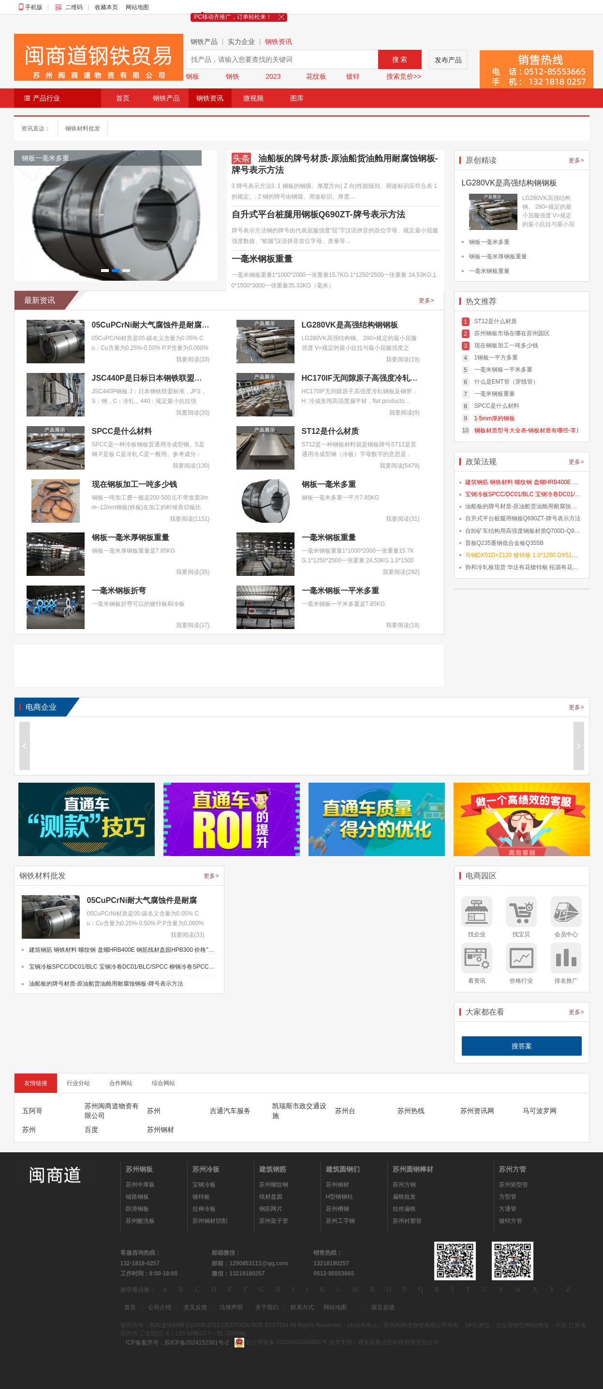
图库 (297, 98)
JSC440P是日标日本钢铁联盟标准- (152, 378)
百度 (91, 1129)
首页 (123, 98)
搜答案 (522, 1046)
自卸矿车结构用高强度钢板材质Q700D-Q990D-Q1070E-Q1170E (523, 531)
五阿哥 (32, 1111)
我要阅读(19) (402, 359)
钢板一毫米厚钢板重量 (130, 537)
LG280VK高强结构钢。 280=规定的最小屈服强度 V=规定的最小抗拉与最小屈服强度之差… (359, 348)
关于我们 (267, 1307)
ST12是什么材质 (330, 431)
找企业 (476, 934)
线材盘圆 (270, 1196)
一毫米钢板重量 (262, 259)
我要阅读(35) (192, 572)
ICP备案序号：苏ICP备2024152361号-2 (177, 1342)
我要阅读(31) (402, 519)
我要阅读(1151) (190, 519)
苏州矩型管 (513, 1184)
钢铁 (232, 76)
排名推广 (566, 980)
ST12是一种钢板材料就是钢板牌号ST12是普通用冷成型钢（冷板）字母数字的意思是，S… (359, 454)
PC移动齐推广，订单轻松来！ (233, 17)
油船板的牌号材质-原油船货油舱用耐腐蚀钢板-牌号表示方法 (523, 506)
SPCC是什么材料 (122, 431)
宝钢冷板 (204, 1184)
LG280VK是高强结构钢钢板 (350, 325)
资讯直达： (35, 128)
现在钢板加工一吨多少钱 (134, 484)
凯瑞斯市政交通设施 (299, 1110)
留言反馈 (383, 1307)
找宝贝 (521, 934)
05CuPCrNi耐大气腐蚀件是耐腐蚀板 (155, 325)
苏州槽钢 (337, 1208)
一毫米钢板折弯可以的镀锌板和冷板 (138, 604)
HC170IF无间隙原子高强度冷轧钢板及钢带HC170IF (391, 378)
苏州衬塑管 (407, 1220)
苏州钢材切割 (209, 1220)
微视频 (253, 98)
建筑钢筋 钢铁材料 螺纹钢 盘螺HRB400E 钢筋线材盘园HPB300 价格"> (209, 949)
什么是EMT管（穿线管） (506, 381)
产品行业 (46, 98)
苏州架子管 (273, 1220)
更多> (426, 300)
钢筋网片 (270, 1208)
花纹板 (316, 76)
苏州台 (345, 1111)
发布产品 (448, 60)
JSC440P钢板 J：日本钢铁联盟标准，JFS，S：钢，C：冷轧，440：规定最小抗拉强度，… (149, 401)
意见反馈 (195, 1307)
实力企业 (241, 42)
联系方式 (302, 1307)
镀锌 (353, 76)
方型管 (507, 1196)
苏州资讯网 (477, 1111)
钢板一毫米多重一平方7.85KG (341, 497)
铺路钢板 (137, 1196)
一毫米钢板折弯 (119, 591)
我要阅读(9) (404, 412)
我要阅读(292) (400, 572)
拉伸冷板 (204, 1208)
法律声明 (231, 1307)
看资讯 (476, 980)
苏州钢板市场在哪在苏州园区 (512, 333)
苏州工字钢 (340, 1220)
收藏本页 (106, 7)
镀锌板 (201, 1196)
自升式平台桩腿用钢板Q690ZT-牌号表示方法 (318, 214)
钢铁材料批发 (82, 128)
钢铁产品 (204, 42)
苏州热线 (411, 1111)
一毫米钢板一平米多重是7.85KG (343, 604)
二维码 (71, 7)
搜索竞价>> (403, 76)
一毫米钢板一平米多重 (340, 591)
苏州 (154, 1111)
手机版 (34, 7)
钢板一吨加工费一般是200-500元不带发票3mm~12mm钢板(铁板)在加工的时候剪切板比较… (150, 507)
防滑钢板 (137, 1208)
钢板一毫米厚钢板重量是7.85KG (134, 550)
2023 (273, 76)
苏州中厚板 (140, 1184)
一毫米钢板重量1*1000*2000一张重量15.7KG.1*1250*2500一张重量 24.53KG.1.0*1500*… (358, 560)
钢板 (192, 76)
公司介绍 (159, 1307)
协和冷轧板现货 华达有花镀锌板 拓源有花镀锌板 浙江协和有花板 (523, 567)
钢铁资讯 (278, 42)
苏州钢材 (160, 1129)
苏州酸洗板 (140, 1220)
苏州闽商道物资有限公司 (112, 1110)
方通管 (507, 1208)
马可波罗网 (540, 1111)
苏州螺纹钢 (273, 1184)
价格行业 (521, 980)
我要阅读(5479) (400, 465)
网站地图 (137, 7)
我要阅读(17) (192, 625)
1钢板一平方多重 (496, 357)
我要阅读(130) (191, 465)
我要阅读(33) (192, 359)
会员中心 (566, 934)
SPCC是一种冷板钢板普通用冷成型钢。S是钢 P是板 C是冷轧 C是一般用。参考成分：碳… (148, 454)
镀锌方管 (510, 1220)
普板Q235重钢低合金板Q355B (504, 543)
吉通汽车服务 (230, 1111)
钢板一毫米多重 (329, 484)
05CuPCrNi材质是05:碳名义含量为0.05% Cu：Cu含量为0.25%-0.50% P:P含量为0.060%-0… (150, 348)
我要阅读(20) (192, 412)
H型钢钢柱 (339, 1196)
